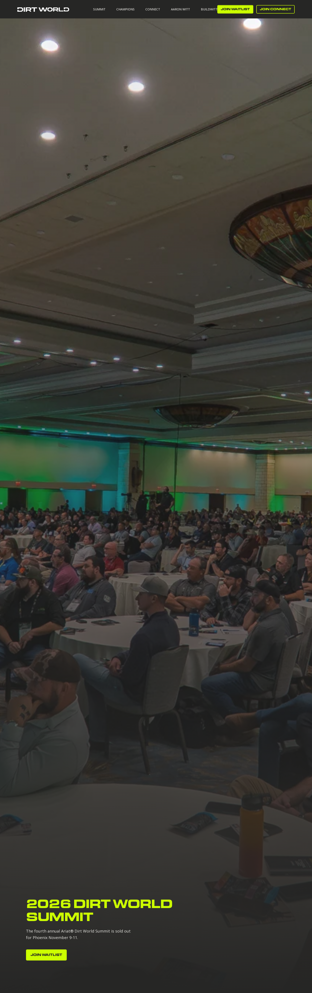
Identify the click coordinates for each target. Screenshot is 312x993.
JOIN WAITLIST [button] (235, 9)
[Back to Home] (43, 9)
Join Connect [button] (275, 9)
